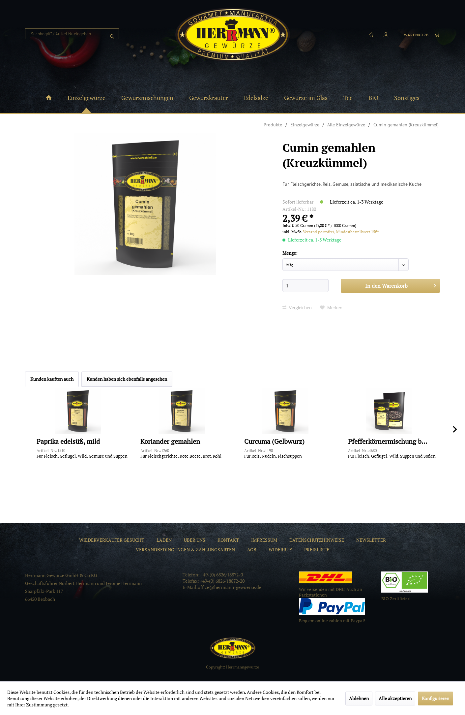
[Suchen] (112, 33)
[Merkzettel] (371, 34)
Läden (164, 540)
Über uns (194, 540)
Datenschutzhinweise (316, 540)
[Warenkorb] (421, 34)
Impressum (264, 540)
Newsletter (371, 540)
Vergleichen (297, 307)
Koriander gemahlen (170, 442)
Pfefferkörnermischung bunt (389, 442)
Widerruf (280, 549)
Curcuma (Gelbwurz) (274, 442)
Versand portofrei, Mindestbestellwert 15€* (341, 231)
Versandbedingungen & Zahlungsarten (185, 549)
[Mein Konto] (386, 34)
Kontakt (228, 540)
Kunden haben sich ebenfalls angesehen (127, 379)
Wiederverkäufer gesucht (111, 540)
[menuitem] (72, 33)
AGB (251, 549)
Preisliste (316, 549)
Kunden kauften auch (51, 379)
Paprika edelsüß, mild (68, 442)
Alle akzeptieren (395, 698)
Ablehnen (359, 698)
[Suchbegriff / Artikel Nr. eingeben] (72, 33)
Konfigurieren (435, 698)
